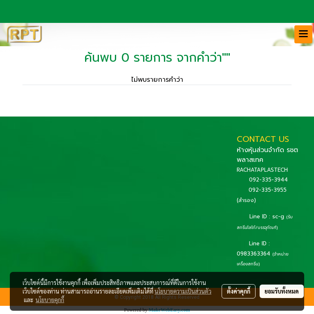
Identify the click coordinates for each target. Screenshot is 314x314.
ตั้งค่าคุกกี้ (238, 291)
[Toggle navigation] (303, 34)
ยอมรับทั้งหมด (282, 291)
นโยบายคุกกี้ (50, 299)
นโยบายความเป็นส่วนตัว (183, 291)
